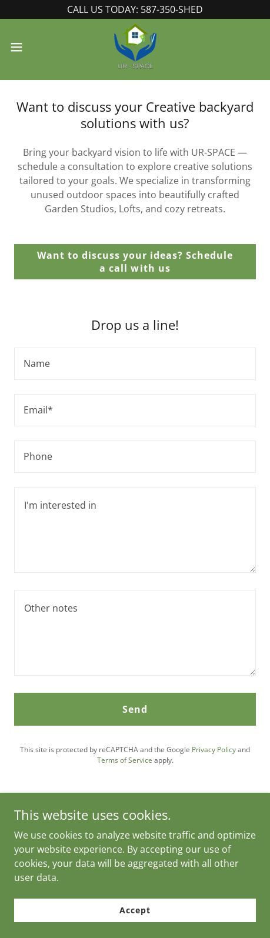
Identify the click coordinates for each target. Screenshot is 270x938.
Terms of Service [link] (124, 760)
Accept (134, 910)
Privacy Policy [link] (214, 750)
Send (135, 709)
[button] (24, 47)
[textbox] (135, 364)
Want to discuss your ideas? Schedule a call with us (135, 262)
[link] (135, 47)
